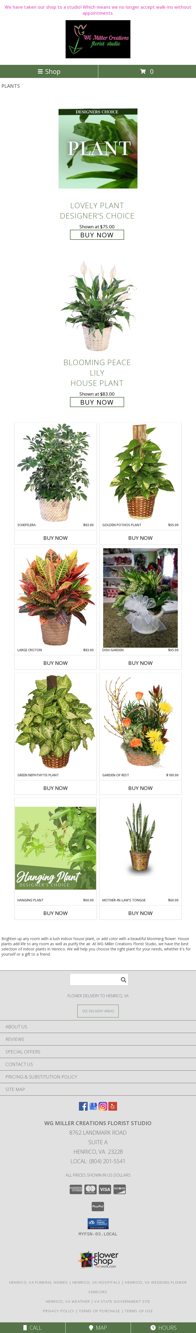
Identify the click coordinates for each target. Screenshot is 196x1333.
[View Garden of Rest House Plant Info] (140, 722)
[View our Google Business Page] (93, 1109)
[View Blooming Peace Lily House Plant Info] (98, 305)
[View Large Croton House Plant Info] (55, 597)
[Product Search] (99, 979)
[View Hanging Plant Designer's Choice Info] (55, 848)
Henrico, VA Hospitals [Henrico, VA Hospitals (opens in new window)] (96, 1282)
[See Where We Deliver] (98, 1010)
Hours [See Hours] (163, 1327)
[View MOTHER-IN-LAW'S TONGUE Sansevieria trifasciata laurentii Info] (140, 837)
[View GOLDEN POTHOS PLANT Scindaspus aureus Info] (140, 472)
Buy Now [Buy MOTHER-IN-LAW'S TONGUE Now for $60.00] (140, 913)
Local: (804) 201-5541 (98, 1161)
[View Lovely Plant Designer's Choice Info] (98, 148)
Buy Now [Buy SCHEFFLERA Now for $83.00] (55, 537)
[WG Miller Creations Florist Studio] (98, 56)
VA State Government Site (122, 1301)
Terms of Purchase (99, 1310)
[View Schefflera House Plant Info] (55, 472)
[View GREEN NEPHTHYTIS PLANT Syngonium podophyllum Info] (55, 722)
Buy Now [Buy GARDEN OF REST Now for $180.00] (140, 788)
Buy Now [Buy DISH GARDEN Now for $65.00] (140, 662)
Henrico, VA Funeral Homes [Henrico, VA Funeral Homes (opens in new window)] (38, 1282)
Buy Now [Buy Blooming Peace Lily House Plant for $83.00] (97, 402)
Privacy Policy (58, 1310)
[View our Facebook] (83, 1109)
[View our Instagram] (103, 1109)
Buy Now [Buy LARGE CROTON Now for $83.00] (55, 662)
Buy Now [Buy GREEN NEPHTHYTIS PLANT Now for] (55, 788)
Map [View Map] (98, 1327)
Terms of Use (139, 1310)
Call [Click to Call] (32, 1327)
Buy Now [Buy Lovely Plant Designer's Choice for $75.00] (97, 234)
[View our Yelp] (112, 1109)
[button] (98, 1223)
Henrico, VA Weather (68, 1301)
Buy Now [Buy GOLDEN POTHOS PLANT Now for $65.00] (140, 537)
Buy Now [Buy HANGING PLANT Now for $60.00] (55, 913)
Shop (49, 71)
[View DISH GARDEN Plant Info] (140, 598)
